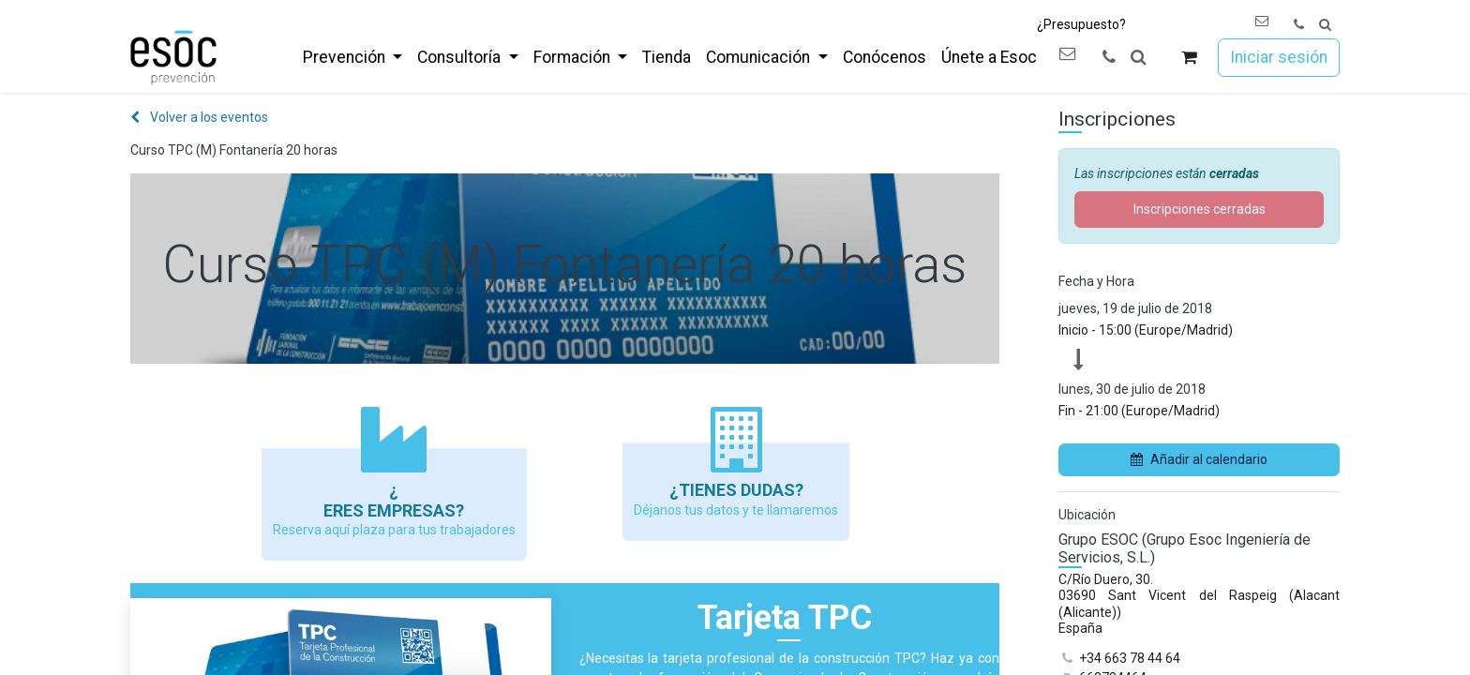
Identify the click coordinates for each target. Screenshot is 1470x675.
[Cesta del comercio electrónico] (1189, 58)
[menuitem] (352, 57)
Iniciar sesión (1279, 57)
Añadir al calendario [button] (1199, 459)
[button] (1325, 25)
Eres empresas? (393, 510)
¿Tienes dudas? (736, 490)
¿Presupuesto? (1081, 24)
